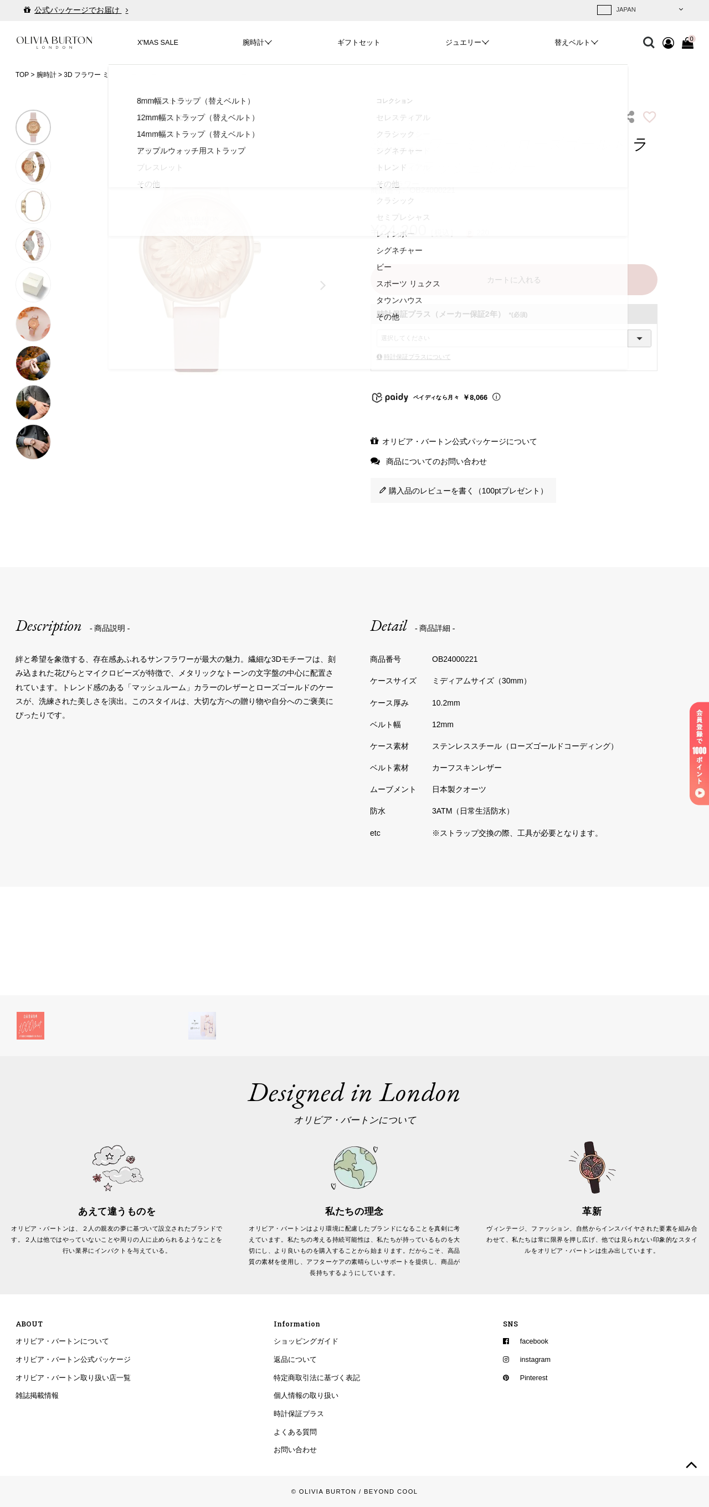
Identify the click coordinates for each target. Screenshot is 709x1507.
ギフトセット (359, 43)
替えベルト (572, 43)
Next (323, 285)
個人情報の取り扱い (306, 1396)
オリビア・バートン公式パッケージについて (459, 441)
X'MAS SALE (157, 43)
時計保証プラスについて (417, 356)
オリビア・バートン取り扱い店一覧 (73, 1377)
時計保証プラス (299, 1414)
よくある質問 (295, 1432)
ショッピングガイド (306, 1341)
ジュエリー (463, 43)
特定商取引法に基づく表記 (317, 1377)
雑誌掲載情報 (37, 1396)
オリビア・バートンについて (62, 1341)
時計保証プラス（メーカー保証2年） (452, 314)
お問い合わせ (295, 1450)
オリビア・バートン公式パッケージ (73, 1360)
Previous (69, 285)
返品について (295, 1360)
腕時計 (253, 43)
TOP (22, 75)
